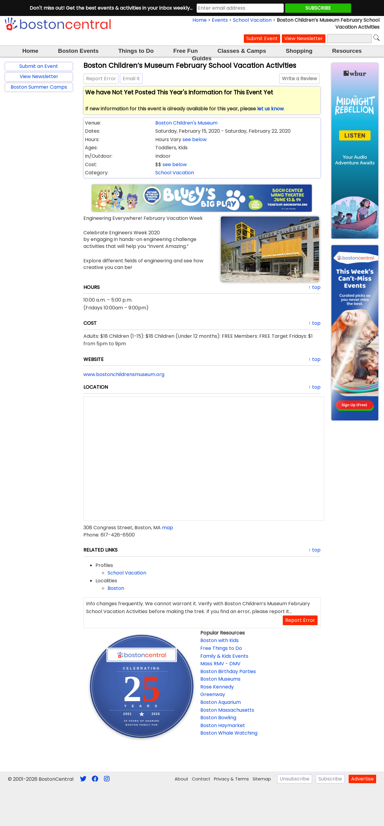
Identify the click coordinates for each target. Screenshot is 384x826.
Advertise (362, 778)
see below (194, 139)
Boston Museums (220, 679)
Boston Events (78, 51)
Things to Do (135, 51)
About (181, 779)
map (167, 527)
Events (220, 20)
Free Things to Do (221, 648)
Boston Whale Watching (228, 732)
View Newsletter (303, 38)
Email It (131, 78)
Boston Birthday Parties (228, 671)
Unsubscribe (294, 778)
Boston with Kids (219, 640)
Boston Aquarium (220, 702)
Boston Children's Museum (186, 122)
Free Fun (185, 51)
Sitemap (262, 779)
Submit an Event (38, 66)
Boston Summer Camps (39, 87)
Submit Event (262, 38)
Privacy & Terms (231, 779)
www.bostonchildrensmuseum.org (123, 374)
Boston (116, 588)
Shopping (299, 51)
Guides (201, 58)
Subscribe (330, 778)
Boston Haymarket (222, 725)
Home (199, 20)
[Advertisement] (39, 193)
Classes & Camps (242, 51)
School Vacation (252, 20)
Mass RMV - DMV (220, 663)
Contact (201, 779)
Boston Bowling (218, 717)
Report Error (101, 78)
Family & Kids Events (224, 656)
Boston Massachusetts (227, 710)
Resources (347, 51)
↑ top (314, 287)
